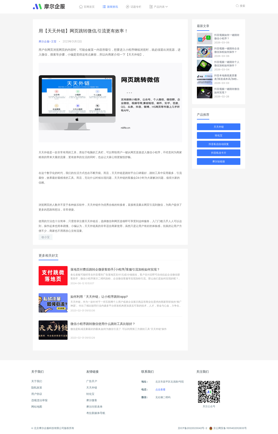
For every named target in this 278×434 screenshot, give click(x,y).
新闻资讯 (110, 6)
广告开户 (91, 381)
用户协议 (36, 394)
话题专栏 (133, 6)
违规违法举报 (39, 400)
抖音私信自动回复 (219, 144)
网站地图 (36, 407)
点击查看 (160, 389)
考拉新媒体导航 (95, 413)
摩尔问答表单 (94, 407)
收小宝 (46, 237)
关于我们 (36, 381)
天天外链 (219, 127)
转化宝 (218, 135)
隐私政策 (36, 387)
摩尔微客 (91, 400)
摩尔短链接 (218, 161)
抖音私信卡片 (218, 153)
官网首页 (87, 6)
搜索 (240, 5)
